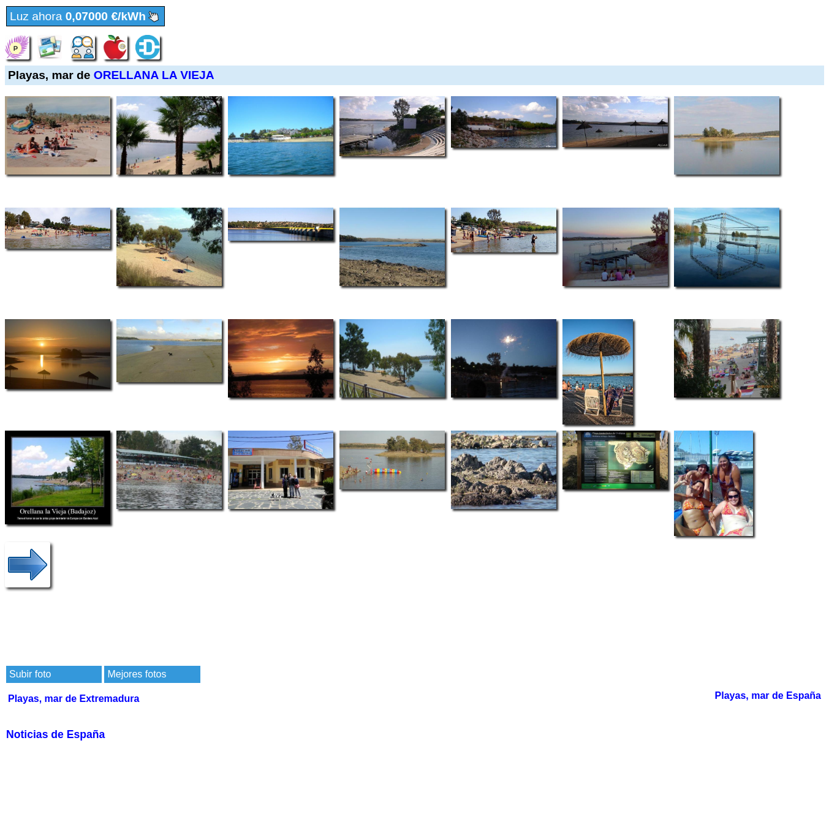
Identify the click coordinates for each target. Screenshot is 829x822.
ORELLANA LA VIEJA (154, 75)
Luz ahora (85, 17)
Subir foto (30, 674)
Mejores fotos (136, 674)
